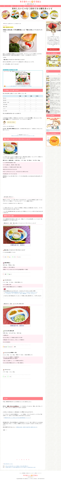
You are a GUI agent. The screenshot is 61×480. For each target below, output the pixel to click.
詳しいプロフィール (53, 49)
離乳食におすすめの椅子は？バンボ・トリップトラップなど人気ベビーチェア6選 (23, 135)
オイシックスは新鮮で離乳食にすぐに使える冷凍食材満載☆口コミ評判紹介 (19, 86)
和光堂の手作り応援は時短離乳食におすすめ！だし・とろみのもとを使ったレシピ (21, 292)
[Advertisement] (23, 188)
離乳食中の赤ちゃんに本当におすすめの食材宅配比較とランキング (17, 417)
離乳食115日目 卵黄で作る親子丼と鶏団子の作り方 (27, 427)
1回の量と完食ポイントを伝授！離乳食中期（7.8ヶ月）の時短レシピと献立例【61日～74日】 (20, 467)
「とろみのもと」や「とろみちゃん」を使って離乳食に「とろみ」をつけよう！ (20, 293)
